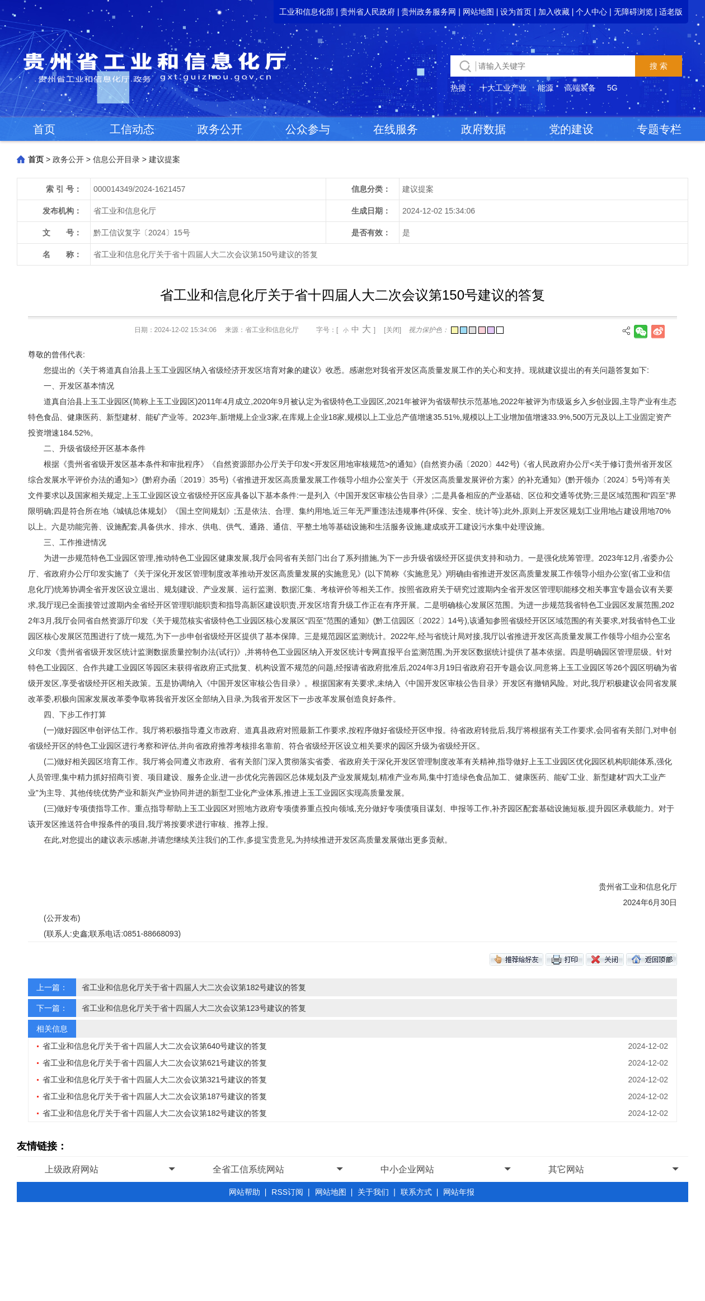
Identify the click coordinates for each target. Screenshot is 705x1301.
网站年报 (458, 1192)
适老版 (671, 11)
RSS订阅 (287, 1192)
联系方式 (416, 1192)
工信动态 (132, 129)
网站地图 (478, 11)
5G (612, 87)
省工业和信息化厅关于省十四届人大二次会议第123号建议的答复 (194, 1008)
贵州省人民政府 (367, 11)
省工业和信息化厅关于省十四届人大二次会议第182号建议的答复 (194, 987)
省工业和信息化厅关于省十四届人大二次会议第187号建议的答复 (155, 1096)
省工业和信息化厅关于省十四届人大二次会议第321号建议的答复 (155, 1079)
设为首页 (516, 11)
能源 (545, 87)
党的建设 (571, 129)
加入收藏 (554, 11)
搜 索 (659, 65)
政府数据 (483, 129)
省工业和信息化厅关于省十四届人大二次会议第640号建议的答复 (155, 1046)
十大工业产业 (503, 87)
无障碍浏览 (633, 11)
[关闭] (392, 330)
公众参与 (307, 129)
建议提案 (164, 159)
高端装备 (580, 87)
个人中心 (591, 11)
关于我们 (373, 1192)
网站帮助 (244, 1192)
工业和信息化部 (306, 11)
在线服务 (395, 129)
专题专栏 (659, 129)
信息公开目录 (116, 159)
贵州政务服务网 (428, 11)
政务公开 (220, 129)
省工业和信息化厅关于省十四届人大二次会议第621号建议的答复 (155, 1062)
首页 (44, 129)
